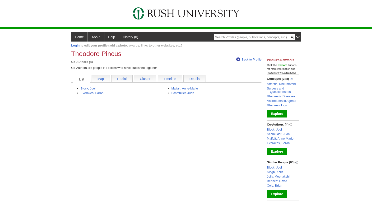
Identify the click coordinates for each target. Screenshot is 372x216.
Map (101, 79)
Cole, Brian (274, 185)
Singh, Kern (275, 172)
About (96, 37)
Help (111, 37)
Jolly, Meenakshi (278, 176)
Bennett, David (277, 181)
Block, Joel (88, 88)
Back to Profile (248, 59)
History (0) (130, 37)
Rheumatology (277, 105)
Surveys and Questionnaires (279, 90)
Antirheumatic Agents (281, 101)
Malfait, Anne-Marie (184, 88)
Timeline (170, 79)
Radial (122, 79)
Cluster (145, 79)
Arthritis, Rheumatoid (281, 84)
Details (194, 79)
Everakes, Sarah (92, 93)
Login (75, 45)
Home (79, 37)
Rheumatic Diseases (281, 96)
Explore (277, 114)
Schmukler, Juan (182, 93)
